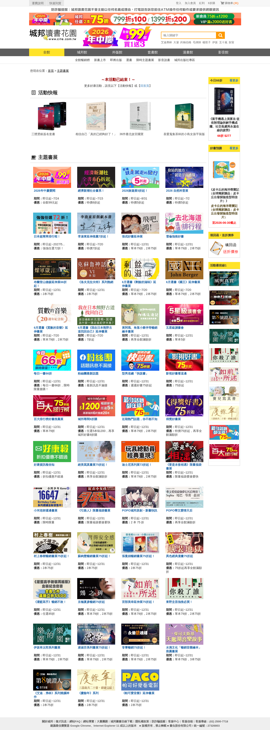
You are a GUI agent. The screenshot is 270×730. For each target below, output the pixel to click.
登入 (178, 3)
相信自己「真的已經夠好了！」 (96, 134)
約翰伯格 (185, 42)
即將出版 (116, 60)
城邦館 (82, 52)
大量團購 (102, 721)
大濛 (176, 42)
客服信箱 (187, 721)
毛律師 (197, 42)
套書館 (153, 52)
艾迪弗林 (166, 42)
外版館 (117, 52)
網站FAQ (75, 721)
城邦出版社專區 (184, 60)
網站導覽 (88, 721)
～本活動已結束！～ (118, 79)
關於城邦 (47, 721)
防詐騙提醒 (158, 721)
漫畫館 (188, 52)
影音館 (223, 52)
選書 (129, 60)
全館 (46, 52)
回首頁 (144, 85)
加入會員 (190, 3)
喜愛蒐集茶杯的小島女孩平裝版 (184, 134)
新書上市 (100, 60)
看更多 (234, 80)
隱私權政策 (142, 721)
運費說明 (38, 3)
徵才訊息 (61, 721)
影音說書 (164, 60)
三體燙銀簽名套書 (43, 134)
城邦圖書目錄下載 (121, 721)
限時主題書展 (145, 60)
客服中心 (173, 721)
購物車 (231, 3)
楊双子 (206, 42)
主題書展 (63, 70)
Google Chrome (80, 725)
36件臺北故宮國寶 (132, 134)
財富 (231, 42)
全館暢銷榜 (82, 60)
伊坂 (215, 42)
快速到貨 (55, 3)
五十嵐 (223, 42)
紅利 (202, 3)
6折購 (211, 3)
